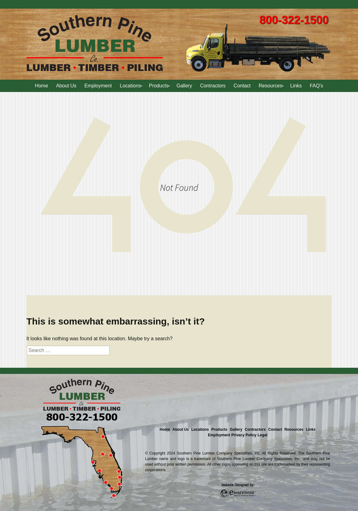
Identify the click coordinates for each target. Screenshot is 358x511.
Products (219, 429)
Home (165, 429)
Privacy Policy (243, 435)
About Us (180, 429)
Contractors (255, 429)
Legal (262, 435)
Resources (294, 429)
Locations (200, 429)
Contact (275, 429)
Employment (219, 435)
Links (310, 429)
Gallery (236, 429)
